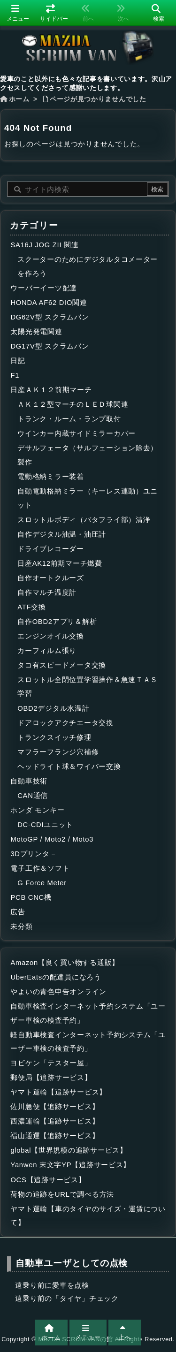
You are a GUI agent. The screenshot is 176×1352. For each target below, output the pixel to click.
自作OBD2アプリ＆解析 (57, 621)
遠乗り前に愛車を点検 (52, 1285)
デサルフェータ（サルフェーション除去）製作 (87, 455)
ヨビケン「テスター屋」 (51, 1063)
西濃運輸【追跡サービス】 (54, 1121)
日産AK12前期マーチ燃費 (59, 563)
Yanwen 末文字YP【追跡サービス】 (70, 1165)
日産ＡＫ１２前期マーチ (51, 390)
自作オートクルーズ (50, 578)
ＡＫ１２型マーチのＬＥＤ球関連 (72, 404)
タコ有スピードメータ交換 (61, 665)
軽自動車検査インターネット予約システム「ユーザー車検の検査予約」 (88, 1042)
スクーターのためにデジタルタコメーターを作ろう (87, 266)
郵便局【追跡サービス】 (51, 1077)
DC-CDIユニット (45, 824)
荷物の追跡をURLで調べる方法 (62, 1194)
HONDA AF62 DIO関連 (48, 302)
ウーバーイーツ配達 (43, 288)
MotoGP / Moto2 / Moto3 (51, 839)
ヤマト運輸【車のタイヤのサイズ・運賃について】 (88, 1216)
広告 (17, 912)
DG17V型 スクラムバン (49, 346)
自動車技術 (28, 781)
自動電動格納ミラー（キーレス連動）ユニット (87, 498)
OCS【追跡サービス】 (47, 1180)
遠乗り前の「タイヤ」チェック (66, 1298)
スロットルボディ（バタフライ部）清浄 (83, 520)
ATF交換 (31, 607)
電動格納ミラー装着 (50, 476)
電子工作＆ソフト (39, 868)
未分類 (21, 926)
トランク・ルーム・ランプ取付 (69, 419)
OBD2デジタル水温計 (53, 708)
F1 (14, 375)
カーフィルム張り (47, 650)
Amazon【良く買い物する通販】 (64, 962)
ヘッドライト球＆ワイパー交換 (69, 766)
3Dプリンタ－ (33, 854)
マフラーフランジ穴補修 (58, 752)
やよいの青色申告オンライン (58, 991)
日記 (17, 361)
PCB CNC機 (30, 897)
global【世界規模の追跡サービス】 (68, 1150)
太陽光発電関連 (36, 331)
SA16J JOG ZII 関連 (44, 245)
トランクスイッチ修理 (54, 737)
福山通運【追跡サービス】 (54, 1135)
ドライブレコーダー (50, 549)
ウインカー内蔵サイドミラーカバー (76, 433)
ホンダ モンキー (37, 810)
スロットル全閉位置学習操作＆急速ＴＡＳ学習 (87, 687)
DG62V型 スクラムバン (49, 317)
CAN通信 (32, 795)
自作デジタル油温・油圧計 (61, 534)
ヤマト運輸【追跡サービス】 (58, 1092)
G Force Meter (42, 883)
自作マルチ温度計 (47, 592)
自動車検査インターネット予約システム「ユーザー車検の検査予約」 (88, 1013)
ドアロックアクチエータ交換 (65, 723)
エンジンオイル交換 (50, 636)
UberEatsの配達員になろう (55, 977)
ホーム (19, 99)
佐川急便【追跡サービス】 (54, 1106)
